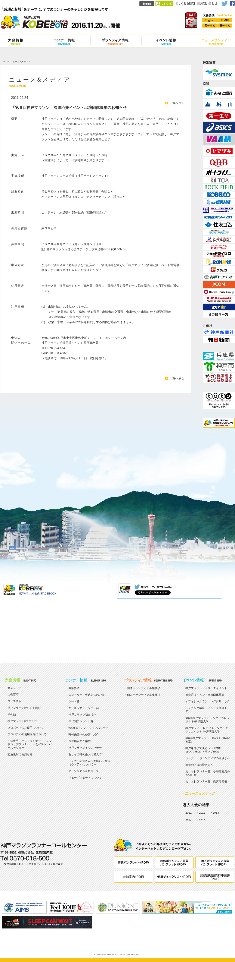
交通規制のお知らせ (20, 754)
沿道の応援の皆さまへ (199, 764)
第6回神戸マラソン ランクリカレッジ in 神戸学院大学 (207, 719)
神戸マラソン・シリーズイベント (206, 688)
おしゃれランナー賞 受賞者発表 (206, 781)
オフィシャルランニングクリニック (207, 701)
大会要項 (13, 694)
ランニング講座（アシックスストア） (206, 709)
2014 (188, 820)
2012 (202, 812)
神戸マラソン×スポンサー (23, 721)
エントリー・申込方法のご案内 (87, 694)
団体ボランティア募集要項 (143, 688)
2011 (188, 812)
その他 (11, 714)
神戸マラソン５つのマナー (85, 747)
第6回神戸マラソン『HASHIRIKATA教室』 (207, 740)
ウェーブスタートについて (85, 777)
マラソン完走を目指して (83, 771)
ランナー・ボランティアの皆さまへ (207, 758)
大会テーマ (14, 688)
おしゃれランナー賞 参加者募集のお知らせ (207, 773)
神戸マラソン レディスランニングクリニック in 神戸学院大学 (206, 729)
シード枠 (74, 701)
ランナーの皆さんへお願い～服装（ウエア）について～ (89, 762)
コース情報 (14, 701)
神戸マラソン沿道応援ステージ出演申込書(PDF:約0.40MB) (86, 249)
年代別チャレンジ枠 (80, 721)
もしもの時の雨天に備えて (85, 754)
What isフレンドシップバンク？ (88, 727)
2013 (216, 812)
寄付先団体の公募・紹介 (83, 734)
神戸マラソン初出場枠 (82, 714)
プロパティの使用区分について (26, 734)
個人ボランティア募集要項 (143, 694)
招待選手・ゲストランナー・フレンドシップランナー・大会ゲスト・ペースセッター (29, 744)
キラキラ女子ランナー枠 (83, 708)
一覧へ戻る (176, 103)
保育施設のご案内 (79, 741)
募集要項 (74, 688)
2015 (202, 820)
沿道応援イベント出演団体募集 (204, 694)
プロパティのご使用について (25, 727)
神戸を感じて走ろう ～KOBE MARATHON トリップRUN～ (203, 750)
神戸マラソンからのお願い (24, 707)
